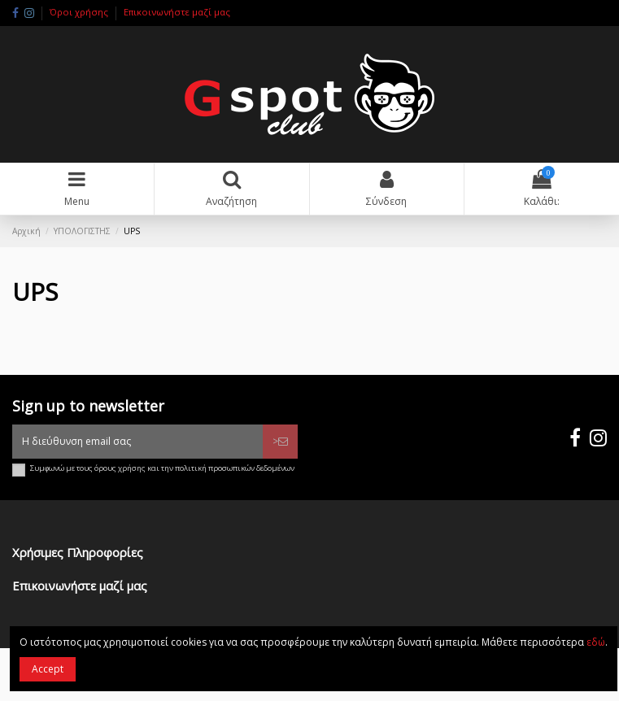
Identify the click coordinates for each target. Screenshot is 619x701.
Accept (47, 669)
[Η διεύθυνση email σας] (137, 442)
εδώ (595, 642)
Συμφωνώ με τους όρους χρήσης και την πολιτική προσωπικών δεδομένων (162, 468)
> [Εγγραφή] (280, 441)
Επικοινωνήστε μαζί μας (177, 12)
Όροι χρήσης (80, 12)
